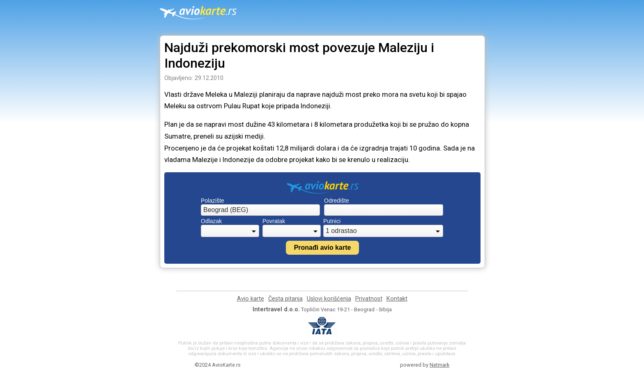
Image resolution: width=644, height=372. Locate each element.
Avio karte (250, 298)
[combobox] (260, 210)
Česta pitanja (285, 298)
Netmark (439, 365)
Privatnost (368, 298)
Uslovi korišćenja (329, 298)
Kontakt (396, 298)
